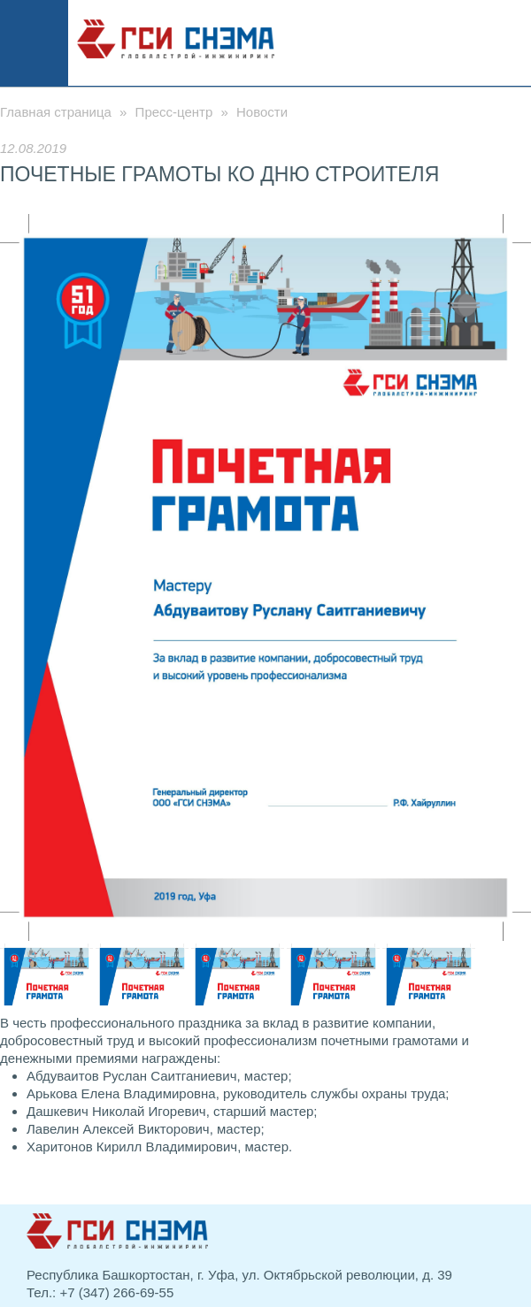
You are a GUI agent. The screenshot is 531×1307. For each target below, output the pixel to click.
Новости (262, 111)
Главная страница (56, 111)
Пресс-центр (174, 111)
